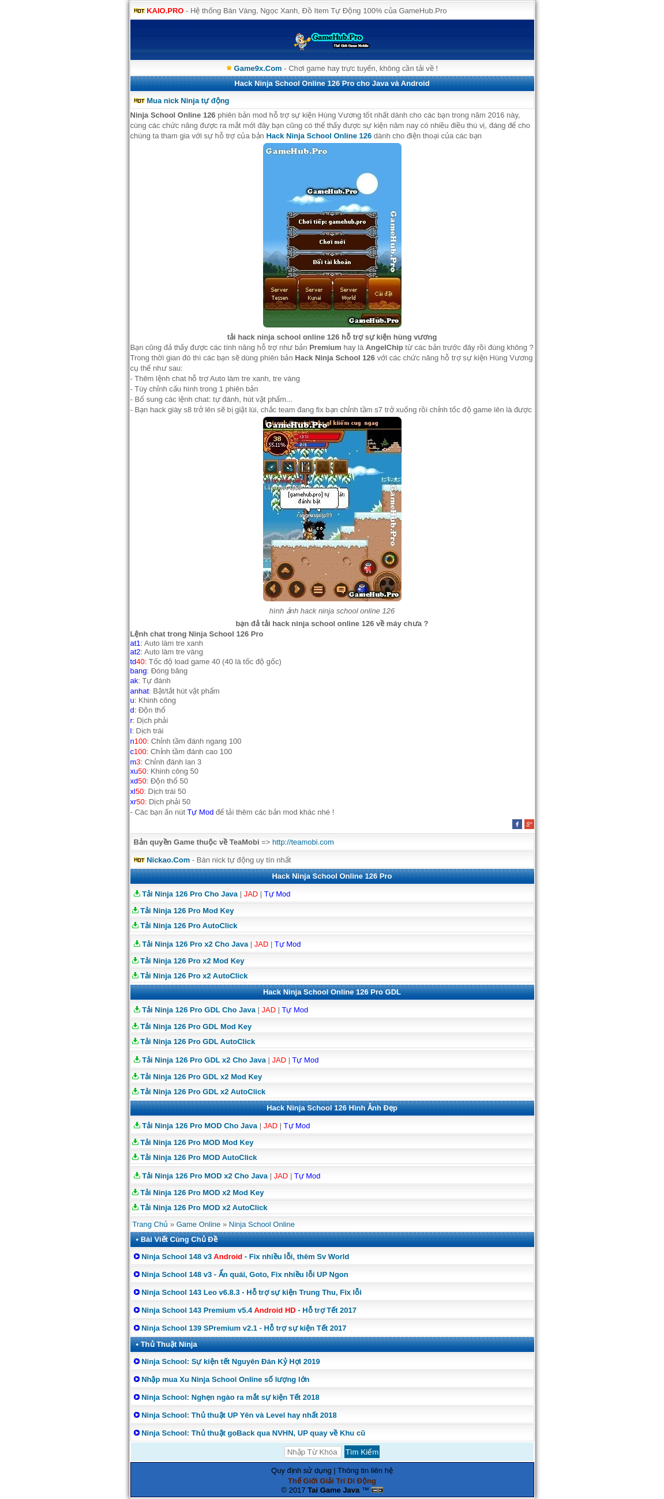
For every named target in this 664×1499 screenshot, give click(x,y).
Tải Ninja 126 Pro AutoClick (188, 925)
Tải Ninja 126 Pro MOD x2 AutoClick (203, 1207)
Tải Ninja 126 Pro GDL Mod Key (196, 1026)
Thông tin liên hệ (365, 1470)
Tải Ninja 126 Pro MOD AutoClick (198, 1157)
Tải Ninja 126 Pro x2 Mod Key (192, 960)
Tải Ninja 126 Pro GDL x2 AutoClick (202, 1091)
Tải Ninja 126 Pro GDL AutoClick (197, 1041)
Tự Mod (277, 894)
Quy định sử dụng (301, 1470)
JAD (251, 894)
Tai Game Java (333, 1490)
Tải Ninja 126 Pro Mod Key (187, 910)
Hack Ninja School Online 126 (319, 135)
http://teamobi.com (303, 842)
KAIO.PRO (165, 10)
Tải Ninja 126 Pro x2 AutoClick (193, 975)
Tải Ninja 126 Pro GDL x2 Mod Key (201, 1076)
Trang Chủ (150, 1224)
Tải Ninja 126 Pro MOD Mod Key (196, 1142)
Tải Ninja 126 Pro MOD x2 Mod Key (202, 1192)
